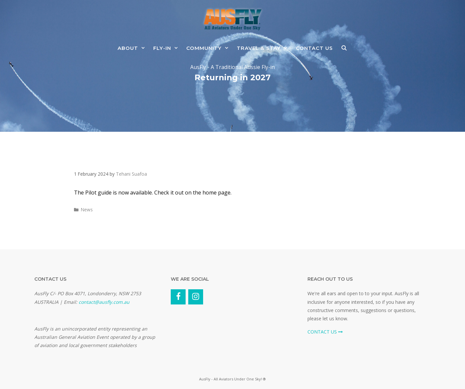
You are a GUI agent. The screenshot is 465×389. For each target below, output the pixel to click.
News (87, 209)
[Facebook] (178, 296)
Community (209, 48)
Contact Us (314, 48)
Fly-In (167, 48)
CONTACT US (325, 332)
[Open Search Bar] (344, 48)
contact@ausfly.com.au (104, 302)
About (133, 48)
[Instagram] (195, 296)
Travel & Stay (264, 48)
